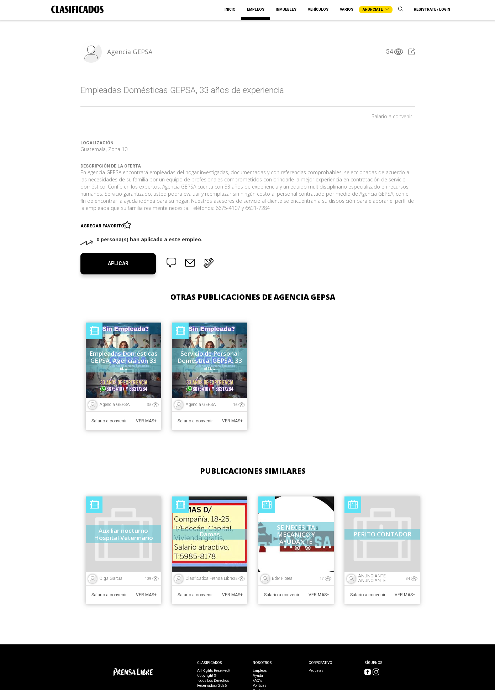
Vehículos (318, 9)
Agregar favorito (103, 224)
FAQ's (257, 680)
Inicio (230, 9)
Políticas (260, 685)
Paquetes (316, 670)
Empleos (255, 9)
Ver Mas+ (146, 420)
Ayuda (258, 675)
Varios (346, 9)
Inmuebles (286, 9)
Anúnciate (376, 9)
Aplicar (118, 263)
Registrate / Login (432, 9)
